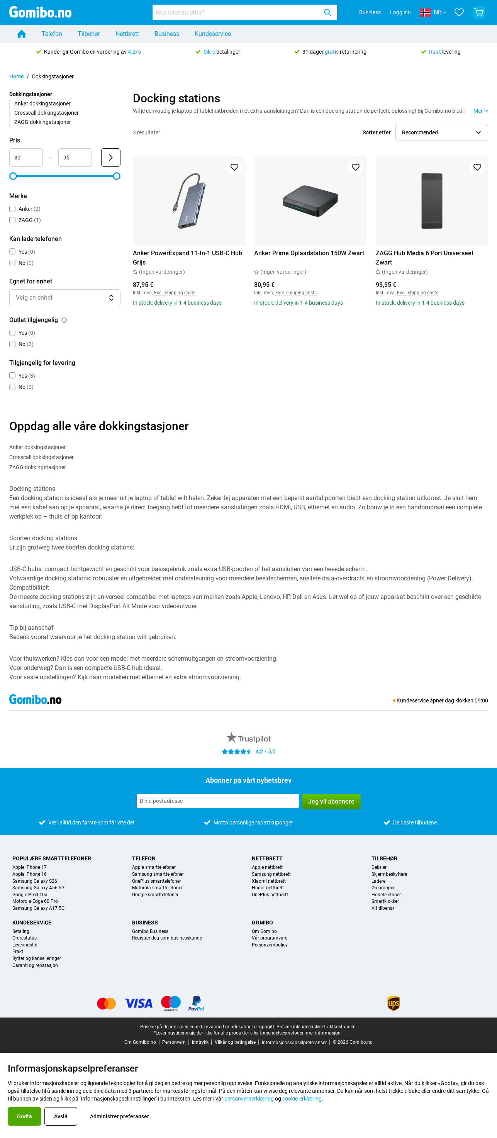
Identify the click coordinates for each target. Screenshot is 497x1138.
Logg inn (400, 12)
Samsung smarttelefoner (158, 874)
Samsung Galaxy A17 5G (38, 908)
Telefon (52, 33)
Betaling (20, 931)
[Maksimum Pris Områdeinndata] (75, 157)
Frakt (17, 951)
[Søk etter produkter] (237, 12)
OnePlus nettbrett (270, 894)
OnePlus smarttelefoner (156, 881)
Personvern (174, 1042)
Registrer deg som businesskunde (167, 938)
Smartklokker (385, 901)
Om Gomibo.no (140, 1042)
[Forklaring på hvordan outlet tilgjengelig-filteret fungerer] (64, 320)
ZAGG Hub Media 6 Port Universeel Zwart (424, 257)
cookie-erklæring (302, 1099)
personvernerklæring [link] (249, 1099)
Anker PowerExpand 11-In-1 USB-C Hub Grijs (187, 257)
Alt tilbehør (382, 908)
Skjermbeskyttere (389, 874)
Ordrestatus (24, 938)
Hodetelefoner (386, 894)
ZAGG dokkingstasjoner (42, 122)
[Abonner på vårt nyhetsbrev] (218, 801)
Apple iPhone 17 (29, 867)
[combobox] (245, 12)
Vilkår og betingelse (235, 1042)
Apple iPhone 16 (29, 874)
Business (370, 12)
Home (16, 76)
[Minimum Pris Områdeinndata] (26, 157)
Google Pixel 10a (29, 894)
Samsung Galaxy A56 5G (38, 887)
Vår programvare (269, 938)
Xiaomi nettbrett (269, 881)
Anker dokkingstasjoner (42, 103)
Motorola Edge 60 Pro (35, 901)
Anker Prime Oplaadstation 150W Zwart (309, 253)
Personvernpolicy (270, 945)
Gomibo (262, 922)
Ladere (378, 881)
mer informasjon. (324, 1033)
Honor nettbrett (268, 887)
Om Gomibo (264, 931)
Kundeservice (213, 33)
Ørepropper (383, 887)
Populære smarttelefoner (51, 858)
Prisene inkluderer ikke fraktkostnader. (315, 1026)
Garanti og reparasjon (35, 965)
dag (449, 700)
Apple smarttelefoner (154, 867)
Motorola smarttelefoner (157, 887)
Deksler (379, 867)
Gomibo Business (150, 931)
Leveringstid (24, 945)
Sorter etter (377, 132)
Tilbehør (89, 33)
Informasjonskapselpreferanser (294, 1042)
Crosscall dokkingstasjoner (46, 113)
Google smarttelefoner (155, 894)
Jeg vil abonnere (331, 801)
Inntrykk (200, 1042)
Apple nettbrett (267, 867)
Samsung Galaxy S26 (34, 881)
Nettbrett (127, 33)
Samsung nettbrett (271, 874)
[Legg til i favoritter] (234, 167)
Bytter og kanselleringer (36, 958)
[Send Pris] (110, 157)
